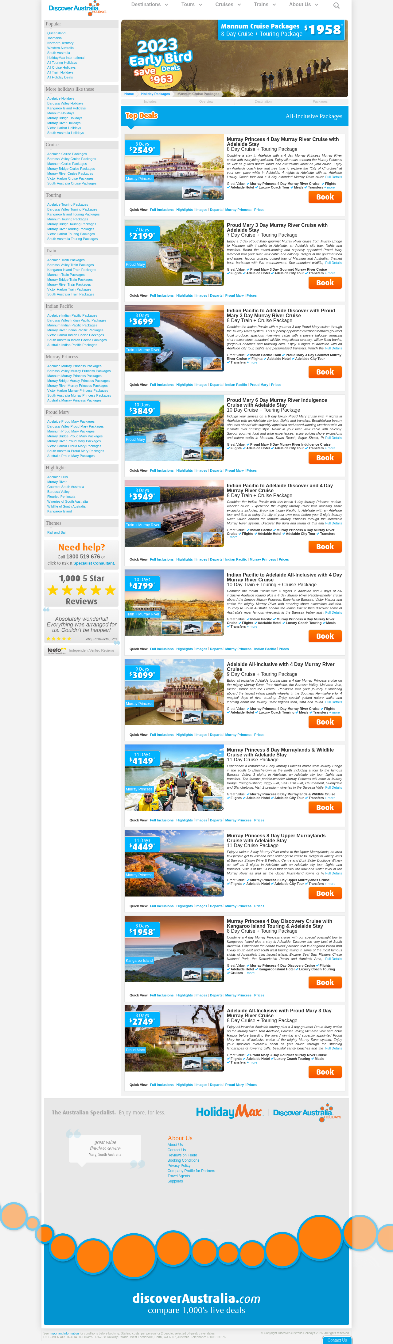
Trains (264, 4)
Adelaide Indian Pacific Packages (72, 315)
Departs (216, 209)
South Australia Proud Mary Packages (75, 451)
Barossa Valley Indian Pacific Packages (76, 320)
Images (201, 209)
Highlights (184, 209)
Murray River (57, 482)
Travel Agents (179, 1176)
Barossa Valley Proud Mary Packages (75, 426)
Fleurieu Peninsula (61, 496)
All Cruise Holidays (61, 67)
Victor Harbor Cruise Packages (70, 178)
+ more (329, 187)
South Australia (58, 53)
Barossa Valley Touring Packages (72, 209)
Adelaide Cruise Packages (67, 154)
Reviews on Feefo (182, 1155)
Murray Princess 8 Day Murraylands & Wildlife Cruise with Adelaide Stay (280, 752)
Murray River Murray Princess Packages (77, 385)
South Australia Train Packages (70, 294)
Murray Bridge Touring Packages (71, 224)
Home (129, 94)
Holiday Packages (155, 94)
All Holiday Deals (60, 77)
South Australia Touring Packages (72, 239)
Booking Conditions (183, 1160)
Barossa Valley (58, 491)
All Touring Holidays (62, 62)
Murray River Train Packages (69, 284)
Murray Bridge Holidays (64, 118)
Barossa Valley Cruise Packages (71, 159)
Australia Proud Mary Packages (71, 456)
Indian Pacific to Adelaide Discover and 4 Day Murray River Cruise (280, 488)
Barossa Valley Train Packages (70, 265)
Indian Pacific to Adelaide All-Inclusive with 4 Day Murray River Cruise (284, 577)
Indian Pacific (236, 384)
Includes (150, 101)
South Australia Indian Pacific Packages (77, 340)
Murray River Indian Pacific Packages (75, 330)
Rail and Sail (56, 532)
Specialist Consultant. (94, 563)
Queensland (56, 33)
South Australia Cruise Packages (71, 183)
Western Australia (60, 48)
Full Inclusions (162, 209)
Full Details (333, 177)
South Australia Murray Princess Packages (79, 395)
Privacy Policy (179, 1165)
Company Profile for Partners (191, 1171)
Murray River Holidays (63, 123)
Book (325, 196)
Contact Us (177, 1150)
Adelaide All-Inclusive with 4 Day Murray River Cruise (281, 667)
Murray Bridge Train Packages (70, 279)
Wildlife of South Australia (66, 506)
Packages (320, 101)
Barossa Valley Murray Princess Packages (79, 371)
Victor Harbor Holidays (64, 128)
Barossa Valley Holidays (65, 103)
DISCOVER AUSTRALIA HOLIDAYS (68, 1337)
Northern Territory (60, 43)
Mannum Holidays (60, 113)
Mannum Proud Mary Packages (71, 431)
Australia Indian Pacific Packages (72, 345)
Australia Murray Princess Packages (74, 400)
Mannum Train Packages (66, 274)
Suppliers (175, 1181)
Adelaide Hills (57, 477)
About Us (303, 4)
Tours (191, 4)
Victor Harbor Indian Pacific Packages (75, 335)
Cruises (227, 4)
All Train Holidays (60, 72)
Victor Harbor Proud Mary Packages (74, 446)
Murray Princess (238, 209)
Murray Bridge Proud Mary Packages (75, 436)
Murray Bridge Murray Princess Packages (78, 381)
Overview (206, 101)
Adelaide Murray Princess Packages (74, 366)
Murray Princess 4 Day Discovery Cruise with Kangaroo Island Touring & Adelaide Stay (279, 924)
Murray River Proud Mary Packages (74, 441)
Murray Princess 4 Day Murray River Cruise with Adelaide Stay (283, 142)
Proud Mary (234, 295)
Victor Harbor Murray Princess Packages (77, 390)
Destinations (149, 4)
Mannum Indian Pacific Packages (72, 325)
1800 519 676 (83, 557)
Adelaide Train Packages (66, 260)
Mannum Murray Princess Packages (74, 376)
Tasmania (54, 38)
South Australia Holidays (65, 133)
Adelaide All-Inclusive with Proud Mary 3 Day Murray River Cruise (279, 1013)
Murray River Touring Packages (70, 229)
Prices (259, 209)
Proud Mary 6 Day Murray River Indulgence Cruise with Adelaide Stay (277, 403)
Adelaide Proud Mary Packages (71, 421)
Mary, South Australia (105, 1154)
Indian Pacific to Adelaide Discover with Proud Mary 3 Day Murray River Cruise (281, 313)
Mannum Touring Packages (67, 219)
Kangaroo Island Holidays (66, 108)
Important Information (64, 1333)
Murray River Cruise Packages (70, 173)
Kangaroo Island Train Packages (71, 270)
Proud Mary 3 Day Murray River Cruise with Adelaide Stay (277, 228)
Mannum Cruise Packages (67, 164)
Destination (263, 101)
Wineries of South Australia (67, 501)
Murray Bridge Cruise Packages (71, 168)
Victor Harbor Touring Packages (71, 234)
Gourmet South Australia (65, 487)
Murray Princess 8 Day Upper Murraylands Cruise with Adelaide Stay (276, 838)
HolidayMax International (65, 57)
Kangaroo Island (59, 511)
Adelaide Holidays (60, 98)
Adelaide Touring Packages (67, 204)
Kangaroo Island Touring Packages (73, 214)
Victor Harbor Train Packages (69, 289)
